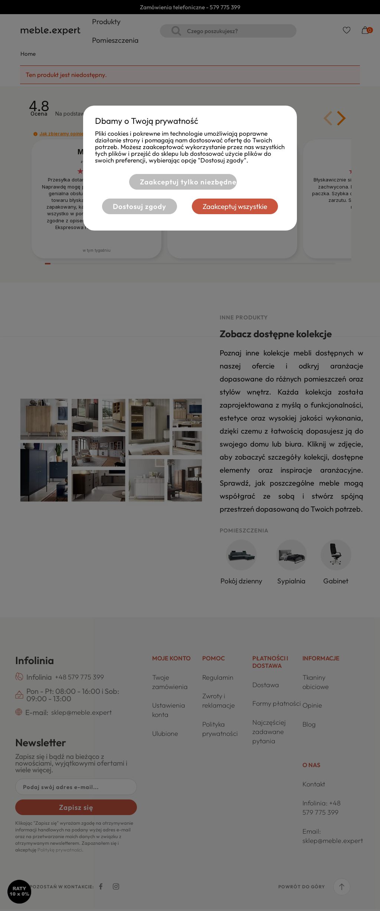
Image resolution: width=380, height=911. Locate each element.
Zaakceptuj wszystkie (237, 206)
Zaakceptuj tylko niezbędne (186, 181)
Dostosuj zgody (137, 206)
